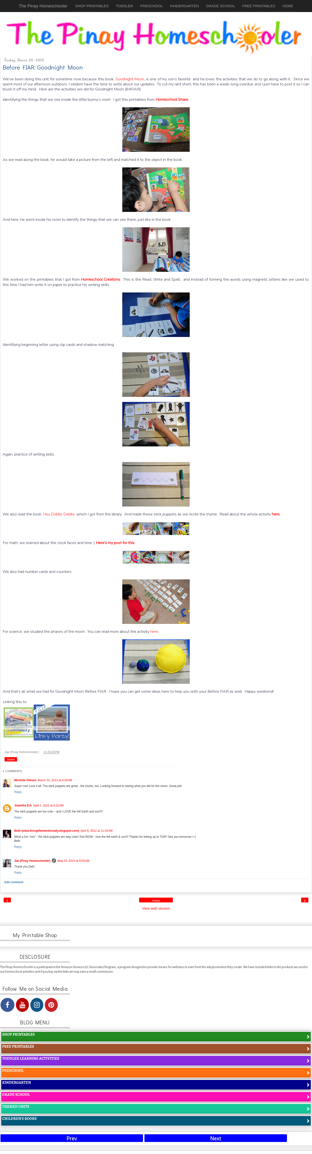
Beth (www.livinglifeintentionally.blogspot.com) (46, 830)
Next (215, 1138)
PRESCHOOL (151, 6)
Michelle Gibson (25, 780)
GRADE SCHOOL (220, 6)
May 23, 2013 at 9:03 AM (73, 860)
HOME (287, 6)
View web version (156, 908)
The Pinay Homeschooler (43, 6)
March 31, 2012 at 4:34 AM (55, 780)
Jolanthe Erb (23, 805)
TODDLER (124, 6)
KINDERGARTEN (184, 6)
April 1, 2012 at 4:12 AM (48, 805)
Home (156, 900)
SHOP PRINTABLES (92, 6)
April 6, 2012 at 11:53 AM (96, 830)
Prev (71, 1138)
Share (11, 759)
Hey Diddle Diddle (59, 514)
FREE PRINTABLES (258, 6)
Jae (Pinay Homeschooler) (22, 752)
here (154, 631)
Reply (18, 792)
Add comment (13, 882)
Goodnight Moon (130, 79)
